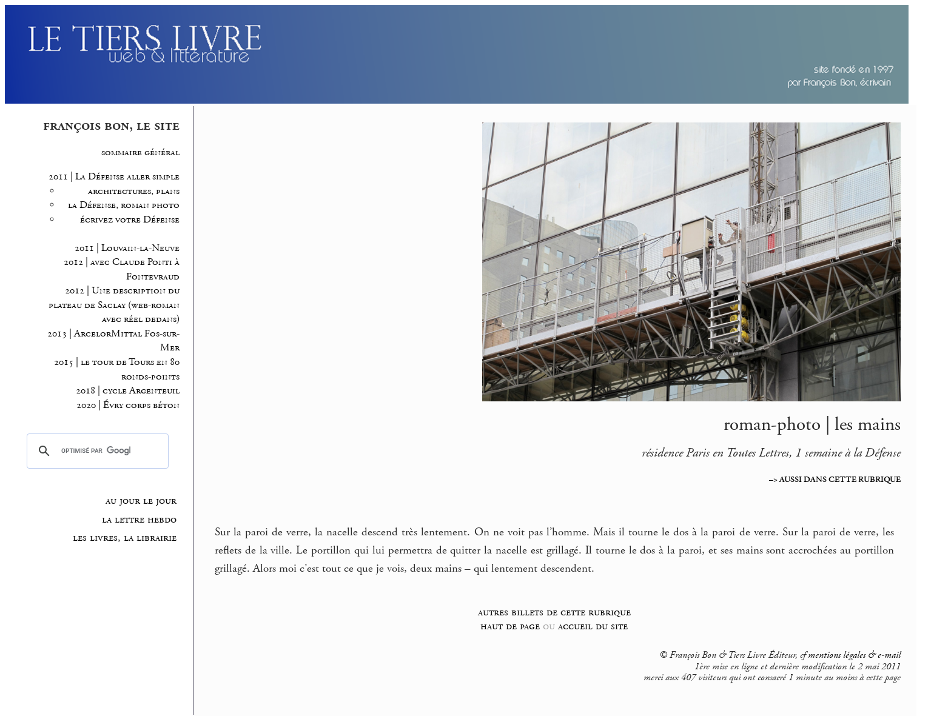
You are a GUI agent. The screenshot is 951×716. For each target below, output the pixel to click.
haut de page (510, 626)
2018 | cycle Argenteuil (128, 390)
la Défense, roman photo (124, 205)
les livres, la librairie (124, 537)
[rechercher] (95, 451)
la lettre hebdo (139, 519)
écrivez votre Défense (130, 219)
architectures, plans (134, 191)
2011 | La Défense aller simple (114, 176)
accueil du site (593, 626)
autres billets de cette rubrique (554, 612)
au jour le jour (141, 500)
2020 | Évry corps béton (128, 405)
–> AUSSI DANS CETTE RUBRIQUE (835, 479)
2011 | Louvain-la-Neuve (127, 248)
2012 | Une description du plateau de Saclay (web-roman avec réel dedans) (114, 305)
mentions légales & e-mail (854, 655)
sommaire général (140, 152)
